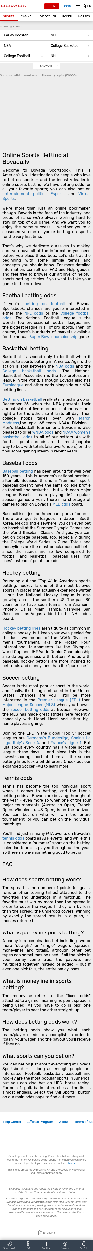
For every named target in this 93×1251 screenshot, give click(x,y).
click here (72, 1163)
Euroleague (13, 385)
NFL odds (33, 313)
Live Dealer (47, 16)
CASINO (26, 16)
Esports (57, 193)
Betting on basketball (22, 399)
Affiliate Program (40, 1122)
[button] (9, 16)
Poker (67, 16)
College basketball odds (29, 371)
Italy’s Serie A (26, 742)
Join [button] (52, 6)
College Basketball (70, 46)
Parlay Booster (23, 35)
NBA (23, 46)
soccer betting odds (30, 709)
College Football (23, 56)
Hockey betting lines (21, 628)
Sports (8, 16)
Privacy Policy (77, 1169)
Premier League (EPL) (58, 700)
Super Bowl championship (53, 336)
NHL (70, 56)
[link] (12, 1122)
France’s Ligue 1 (65, 742)
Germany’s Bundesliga (47, 738)
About (63, 1122)
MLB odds (61, 504)
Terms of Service (45, 1173)
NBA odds (66, 366)
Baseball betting (17, 471)
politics (40, 193)
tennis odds (13, 838)
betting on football (44, 303)
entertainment (15, 193)
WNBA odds (43, 432)
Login (66, 6)
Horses (84, 16)
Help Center (12, 1122)
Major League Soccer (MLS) (28, 704)
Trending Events (11, 26)
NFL (70, 35)
